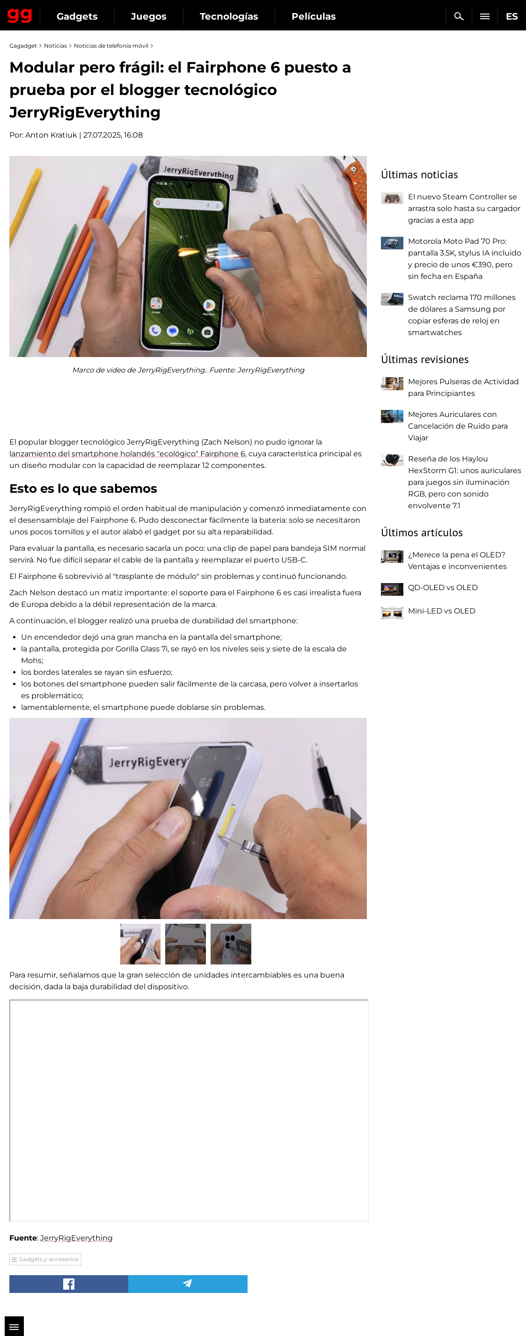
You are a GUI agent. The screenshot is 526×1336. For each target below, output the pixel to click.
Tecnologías (229, 16)
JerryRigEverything (76, 1238)
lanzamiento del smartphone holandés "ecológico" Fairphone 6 (127, 453)
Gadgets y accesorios (49, 1259)
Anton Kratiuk (51, 135)
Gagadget (20, 14)
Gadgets (77, 16)
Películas (314, 16)
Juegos (149, 16)
